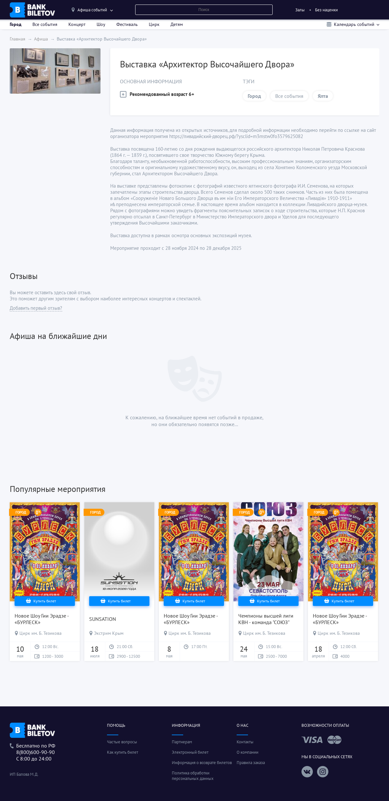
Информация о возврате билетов (202, 762)
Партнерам (182, 742)
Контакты (245, 742)
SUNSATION (102, 619)
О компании (247, 752)
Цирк (154, 24)
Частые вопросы (122, 742)
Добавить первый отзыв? (36, 308)
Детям (177, 24)
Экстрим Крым (109, 633)
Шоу (101, 24)
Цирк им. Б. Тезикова (40, 633)
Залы (300, 10)
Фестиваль (127, 24)
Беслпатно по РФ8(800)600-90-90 (35, 748)
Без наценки (326, 10)
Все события (44, 24)
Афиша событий (92, 10)
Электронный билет (190, 752)
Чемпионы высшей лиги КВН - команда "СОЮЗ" (265, 618)
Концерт (77, 24)
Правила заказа (251, 762)
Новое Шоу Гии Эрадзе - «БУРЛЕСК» (42, 618)
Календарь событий (354, 24)
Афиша (41, 39)
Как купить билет (122, 752)
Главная (17, 39)
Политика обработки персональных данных (193, 775)
